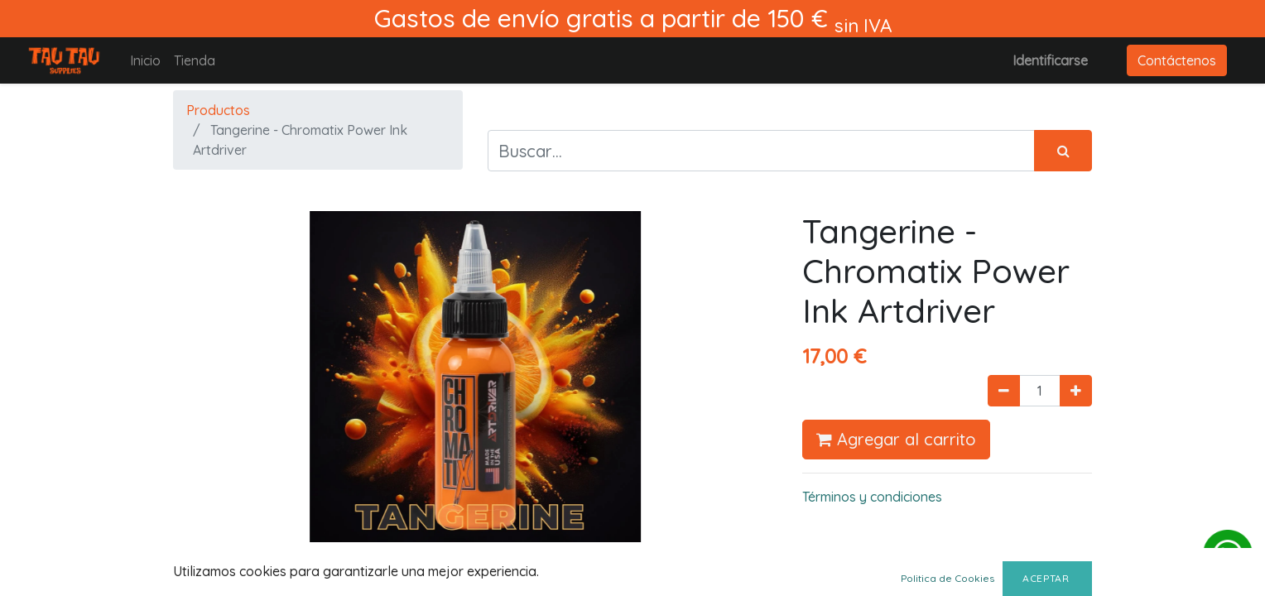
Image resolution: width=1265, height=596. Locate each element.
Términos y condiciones (872, 496)
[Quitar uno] (1004, 390)
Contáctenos (1177, 60)
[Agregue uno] (1076, 390)
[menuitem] (145, 60)
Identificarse (1050, 60)
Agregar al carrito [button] (896, 439)
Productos (218, 110)
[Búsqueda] (1063, 150)
